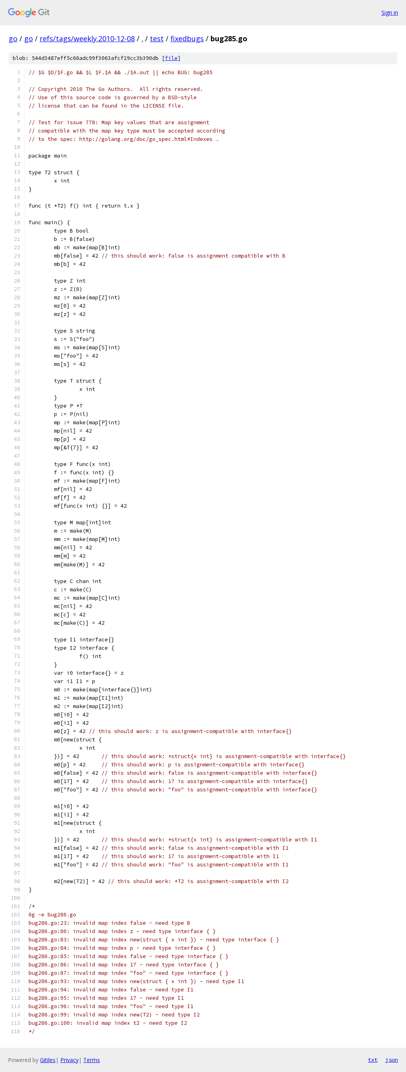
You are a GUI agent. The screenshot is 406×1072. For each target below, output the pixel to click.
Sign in (389, 12)
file (171, 58)
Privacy (69, 1060)
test (157, 38)
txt (372, 1059)
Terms (91, 1060)
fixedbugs (187, 38)
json (391, 1059)
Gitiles (48, 1060)
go (13, 38)
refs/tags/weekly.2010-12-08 (87, 38)
